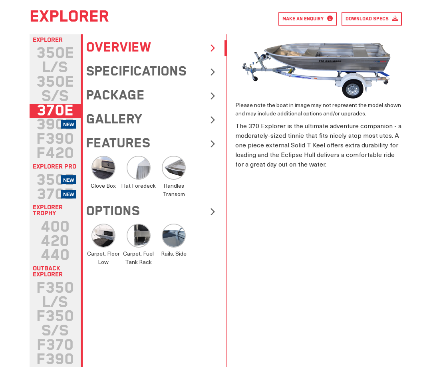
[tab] (55, 60)
